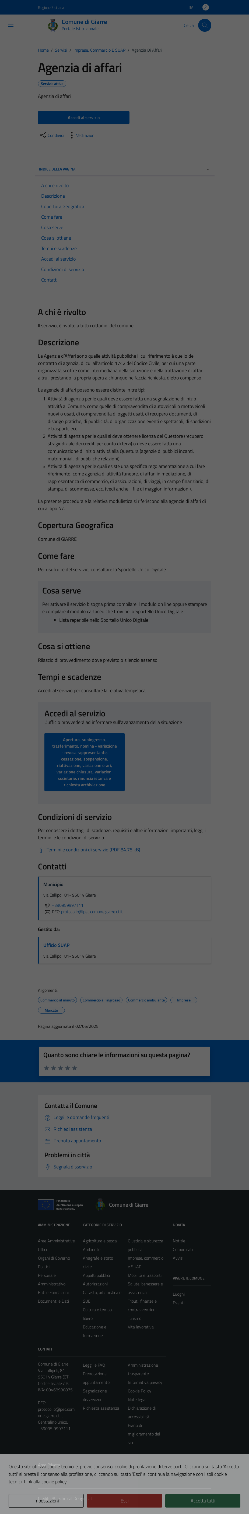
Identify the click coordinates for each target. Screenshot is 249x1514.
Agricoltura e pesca (100, 1241)
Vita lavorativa (141, 1327)
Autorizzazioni (95, 1284)
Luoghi (179, 1294)
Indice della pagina (124, 169)
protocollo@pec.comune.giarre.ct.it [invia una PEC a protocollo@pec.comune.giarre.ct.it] (92, 911)
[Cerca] (204, 25)
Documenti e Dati (53, 1301)
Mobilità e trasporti (145, 1275)
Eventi (178, 1302)
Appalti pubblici (96, 1275)
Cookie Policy (139, 1391)
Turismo (134, 1318)
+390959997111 (63, 905)
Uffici (42, 1249)
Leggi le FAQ (94, 1365)
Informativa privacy (145, 1382)
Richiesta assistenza (101, 1408)
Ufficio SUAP (56, 945)
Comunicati (183, 1249)
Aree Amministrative (56, 1241)
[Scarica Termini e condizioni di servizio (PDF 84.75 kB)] (89, 850)
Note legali (137, 1399)
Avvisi (178, 1258)
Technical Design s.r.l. (74, 1498)
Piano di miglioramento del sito (144, 1434)
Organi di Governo (54, 1258)
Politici (44, 1266)
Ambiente (91, 1249)
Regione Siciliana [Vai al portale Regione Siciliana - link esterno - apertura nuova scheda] (51, 7)
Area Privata (49, 1465)
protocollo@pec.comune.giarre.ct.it (56, 1412)
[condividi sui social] (51, 135)
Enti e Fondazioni (53, 1292)
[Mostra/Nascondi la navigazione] (11, 25)
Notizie (179, 1241)
